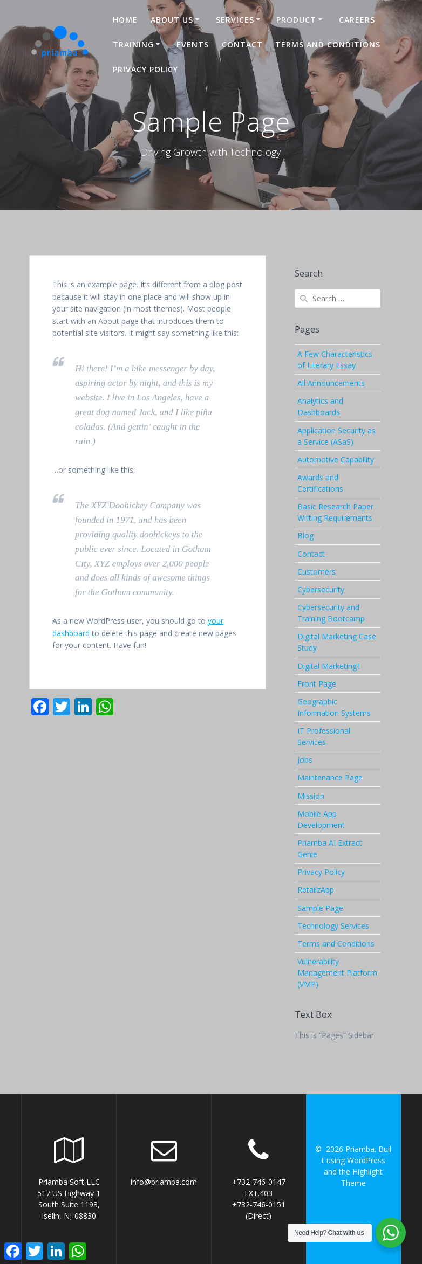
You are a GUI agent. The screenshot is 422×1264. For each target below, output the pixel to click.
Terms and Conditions (327, 44)
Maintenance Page (330, 777)
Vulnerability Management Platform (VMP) (337, 972)
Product (296, 20)
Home (125, 20)
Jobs (304, 760)
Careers (357, 20)
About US (172, 20)
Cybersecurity (320, 589)
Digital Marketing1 (329, 666)
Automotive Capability (335, 459)
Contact (242, 44)
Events (192, 44)
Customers (316, 572)
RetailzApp (315, 890)
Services (235, 20)
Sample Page (320, 908)
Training (133, 44)
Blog (305, 535)
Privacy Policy (145, 69)
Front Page (316, 684)
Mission (310, 796)
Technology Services (333, 926)
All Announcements (331, 383)
